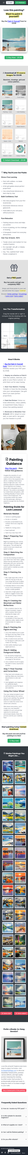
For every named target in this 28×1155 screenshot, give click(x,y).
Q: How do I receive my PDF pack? (13, 1108)
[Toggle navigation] (4, 2)
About (23, 1153)
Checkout (20, 2)
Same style (9, 296)
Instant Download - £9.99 (14, 160)
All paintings (23, 294)
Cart (10, 2)
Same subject (18, 296)
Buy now (14, 741)
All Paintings (14, 1150)
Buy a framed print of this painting (14, 1090)
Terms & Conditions (16, 1153)
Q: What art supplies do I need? (11, 1125)
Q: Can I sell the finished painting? (12, 1132)
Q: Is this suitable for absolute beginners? (11, 1116)
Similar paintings (12, 294)
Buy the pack (11, 468)
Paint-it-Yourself (14, 21)
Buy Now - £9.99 (14, 58)
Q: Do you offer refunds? (9, 1139)
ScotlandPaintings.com (8, 1070)
